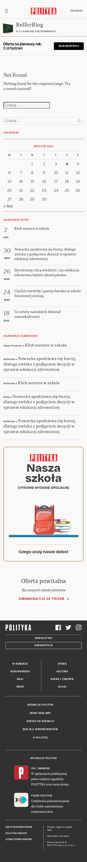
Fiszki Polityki (41, 795)
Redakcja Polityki (40, 704)
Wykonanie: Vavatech (58, 836)
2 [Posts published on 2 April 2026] (44, 163)
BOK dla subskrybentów (40, 729)
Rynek (62, 663)
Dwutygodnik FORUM (19, 827)
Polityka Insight (16, 833)
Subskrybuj (68, 46)
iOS (33, 768)
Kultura (62, 671)
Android (44, 768)
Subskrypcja (43, 645)
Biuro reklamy (40, 713)
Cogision (60, 827)
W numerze (20, 663)
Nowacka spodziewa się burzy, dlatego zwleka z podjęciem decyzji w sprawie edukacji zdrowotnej (39, 363)
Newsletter (43, 638)
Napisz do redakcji (40, 721)
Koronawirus (20, 671)
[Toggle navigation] (6, 11)
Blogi (62, 686)
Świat (20, 686)
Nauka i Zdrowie (62, 679)
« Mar (8, 206)
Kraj (20, 679)
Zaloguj (76, 10)
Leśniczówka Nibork (19, 839)
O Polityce (40, 737)
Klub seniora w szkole (46, 345)
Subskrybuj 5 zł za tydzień (41, 599)
